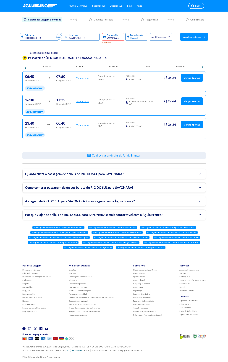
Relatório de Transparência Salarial (147, 315)
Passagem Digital (29, 304)
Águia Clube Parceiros (188, 314)
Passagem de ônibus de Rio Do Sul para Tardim (176, 237)
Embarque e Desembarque (80, 277)
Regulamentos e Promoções (34, 308)
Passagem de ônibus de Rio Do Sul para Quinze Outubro (171, 242)
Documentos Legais (141, 304)
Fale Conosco (185, 304)
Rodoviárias (27, 280)
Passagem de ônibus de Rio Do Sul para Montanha (117, 232)
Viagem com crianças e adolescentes (84, 311)
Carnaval (72, 273)
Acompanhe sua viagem (189, 270)
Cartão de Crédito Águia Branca (192, 280)
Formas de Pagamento (78, 287)
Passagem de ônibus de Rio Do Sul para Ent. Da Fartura (167, 227)
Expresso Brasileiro (141, 294)
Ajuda (142, 6)
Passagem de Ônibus (31, 270)
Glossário (73, 280)
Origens (25, 283)
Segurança (137, 290)
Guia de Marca (139, 273)
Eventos (72, 270)
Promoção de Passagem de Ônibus (37, 277)
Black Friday (27, 287)
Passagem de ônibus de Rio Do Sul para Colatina (141, 247)
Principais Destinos (30, 273)
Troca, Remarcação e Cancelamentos (84, 308)
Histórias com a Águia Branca (145, 270)
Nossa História (139, 280)
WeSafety (183, 273)
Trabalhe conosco (140, 308)
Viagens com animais (78, 315)
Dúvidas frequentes (77, 283)
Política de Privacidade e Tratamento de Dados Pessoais (92, 297)
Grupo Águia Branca (141, 283)
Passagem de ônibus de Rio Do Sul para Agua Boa (88, 247)
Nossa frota (138, 287)
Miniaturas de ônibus (142, 297)
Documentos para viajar (32, 297)
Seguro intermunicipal (78, 301)
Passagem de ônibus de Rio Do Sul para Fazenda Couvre (121, 237)
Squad (182, 287)
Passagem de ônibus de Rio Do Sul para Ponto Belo (58, 227)
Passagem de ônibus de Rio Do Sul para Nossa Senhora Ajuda (58, 237)
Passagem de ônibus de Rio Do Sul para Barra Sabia (171, 232)
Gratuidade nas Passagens (80, 290)
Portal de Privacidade (188, 311)
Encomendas (101, 6)
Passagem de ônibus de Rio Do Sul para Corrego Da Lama (110, 242)
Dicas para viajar (29, 294)
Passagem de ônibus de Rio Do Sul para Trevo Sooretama (59, 232)
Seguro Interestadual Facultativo (82, 304)
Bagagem (26, 290)
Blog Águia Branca (29, 311)
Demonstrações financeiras (145, 311)
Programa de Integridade (143, 301)
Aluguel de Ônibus (81, 6)
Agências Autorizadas (188, 300)
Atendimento (185, 307)
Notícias (25, 301)
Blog (132, 6)
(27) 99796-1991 (75, 350)
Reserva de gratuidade (78, 294)
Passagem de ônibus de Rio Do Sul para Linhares (112, 227)
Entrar (196, 6)
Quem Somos (139, 277)
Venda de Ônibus (186, 290)
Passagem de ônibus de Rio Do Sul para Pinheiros (53, 242)
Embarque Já (119, 6)
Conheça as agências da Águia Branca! (116, 155)
